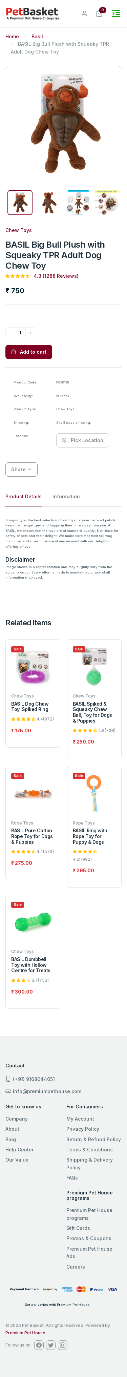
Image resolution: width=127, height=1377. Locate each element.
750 (17, 290)
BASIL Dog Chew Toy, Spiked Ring (29, 706)
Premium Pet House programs (89, 1213)
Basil (37, 36)
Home (12, 36)
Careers (75, 1267)
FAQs (72, 1178)
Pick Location (82, 440)
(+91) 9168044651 (30, 1078)
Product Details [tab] (23, 496)
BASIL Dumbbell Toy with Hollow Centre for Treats (30, 965)
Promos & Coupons (88, 1238)
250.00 (85, 742)
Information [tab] (66, 496)
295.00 (85, 870)
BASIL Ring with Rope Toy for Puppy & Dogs (90, 836)
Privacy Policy (82, 1129)
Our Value (17, 1160)
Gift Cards (78, 1228)
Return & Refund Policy (93, 1139)
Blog (10, 1139)
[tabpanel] (63, 549)
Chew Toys (18, 230)
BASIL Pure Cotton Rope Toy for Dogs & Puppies (32, 836)
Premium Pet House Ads (89, 1252)
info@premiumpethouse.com (43, 1090)
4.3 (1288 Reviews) (56, 276)
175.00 (23, 730)
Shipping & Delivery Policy (89, 1163)
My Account (80, 1119)
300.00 (24, 992)
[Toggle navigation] (116, 13)
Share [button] (18, 469)
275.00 (23, 863)
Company (16, 1119)
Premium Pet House (25, 1332)
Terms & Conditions (89, 1149)
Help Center (19, 1149)
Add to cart (28, 352)
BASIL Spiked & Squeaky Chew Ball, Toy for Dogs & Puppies (92, 712)
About (12, 1129)
